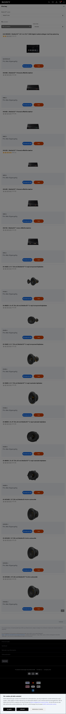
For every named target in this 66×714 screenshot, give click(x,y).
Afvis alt (22, 709)
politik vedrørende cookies (49, 704)
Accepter (9, 709)
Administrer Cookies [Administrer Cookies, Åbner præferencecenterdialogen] (37, 709)
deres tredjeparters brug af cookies (39, 702)
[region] (33, 704)
